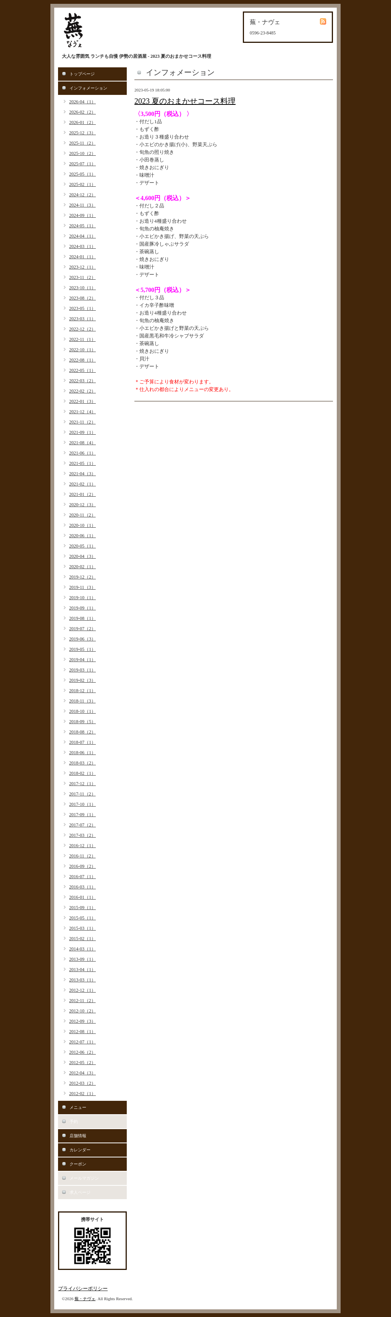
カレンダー (79, 1149)
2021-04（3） (82, 473)
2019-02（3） (82, 680)
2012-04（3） (82, 1073)
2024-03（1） (82, 246)
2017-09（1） (82, 814)
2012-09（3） (82, 1021)
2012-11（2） (82, 1000)
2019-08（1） (82, 618)
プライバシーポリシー (83, 1288)
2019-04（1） (82, 659)
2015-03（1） (82, 928)
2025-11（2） (82, 143)
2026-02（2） (82, 112)
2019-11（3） (82, 587)
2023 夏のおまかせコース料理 (185, 101)
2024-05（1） (82, 225)
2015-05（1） (82, 918)
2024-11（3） (82, 205)
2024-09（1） (82, 215)
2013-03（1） (82, 980)
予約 (73, 1121)
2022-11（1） (82, 339)
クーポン (77, 1164)
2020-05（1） (82, 546)
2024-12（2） (82, 194)
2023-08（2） (82, 298)
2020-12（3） (82, 504)
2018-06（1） (82, 752)
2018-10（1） (82, 711)
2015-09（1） (82, 907)
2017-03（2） (82, 835)
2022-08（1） (82, 360)
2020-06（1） (82, 535)
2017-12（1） (82, 783)
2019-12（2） (82, 577)
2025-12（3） (82, 132)
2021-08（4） (82, 442)
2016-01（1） (82, 897)
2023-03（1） (82, 318)
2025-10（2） (82, 153)
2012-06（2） (82, 1052)
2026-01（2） (82, 122)
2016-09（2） (82, 866)
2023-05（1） (82, 308)
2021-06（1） (82, 453)
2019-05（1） (82, 649)
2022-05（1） (82, 370)
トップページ (82, 74)
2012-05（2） (82, 1062)
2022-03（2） (82, 380)
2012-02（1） (82, 1093)
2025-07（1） (82, 163)
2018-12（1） (82, 690)
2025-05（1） (82, 174)
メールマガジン (84, 1178)
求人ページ (79, 1192)
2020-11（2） (82, 515)
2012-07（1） (82, 1042)
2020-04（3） (82, 556)
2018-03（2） (82, 763)
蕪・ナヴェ (84, 1298)
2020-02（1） (82, 566)
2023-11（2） (82, 277)
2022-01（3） (82, 401)
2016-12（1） (82, 845)
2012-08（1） (82, 1031)
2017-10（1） (82, 804)
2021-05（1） (82, 463)
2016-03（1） (82, 887)
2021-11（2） (82, 422)
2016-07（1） (82, 876)
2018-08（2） (82, 732)
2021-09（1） (82, 432)
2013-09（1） (82, 959)
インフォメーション (88, 88)
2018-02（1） (82, 773)
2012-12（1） (82, 990)
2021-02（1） (82, 484)
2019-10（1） (82, 597)
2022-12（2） (82, 329)
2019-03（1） (82, 670)
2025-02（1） (82, 184)
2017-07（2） (82, 825)
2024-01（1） (82, 256)
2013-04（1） (82, 969)
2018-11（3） (82, 701)
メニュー (77, 1107)
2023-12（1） (82, 267)
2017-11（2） (82, 794)
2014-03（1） (82, 949)
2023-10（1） (82, 287)
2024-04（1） (82, 236)
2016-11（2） (82, 856)
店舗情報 (77, 1135)
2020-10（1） (82, 525)
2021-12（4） (82, 411)
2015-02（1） (82, 938)
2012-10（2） (82, 1011)
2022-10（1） (82, 349)
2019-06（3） (82, 639)
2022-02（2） (82, 391)
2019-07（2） (82, 628)
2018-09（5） (82, 721)
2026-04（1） (82, 101)
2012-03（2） (82, 1083)
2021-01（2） (82, 494)
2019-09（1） (82, 608)
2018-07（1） (82, 742)
